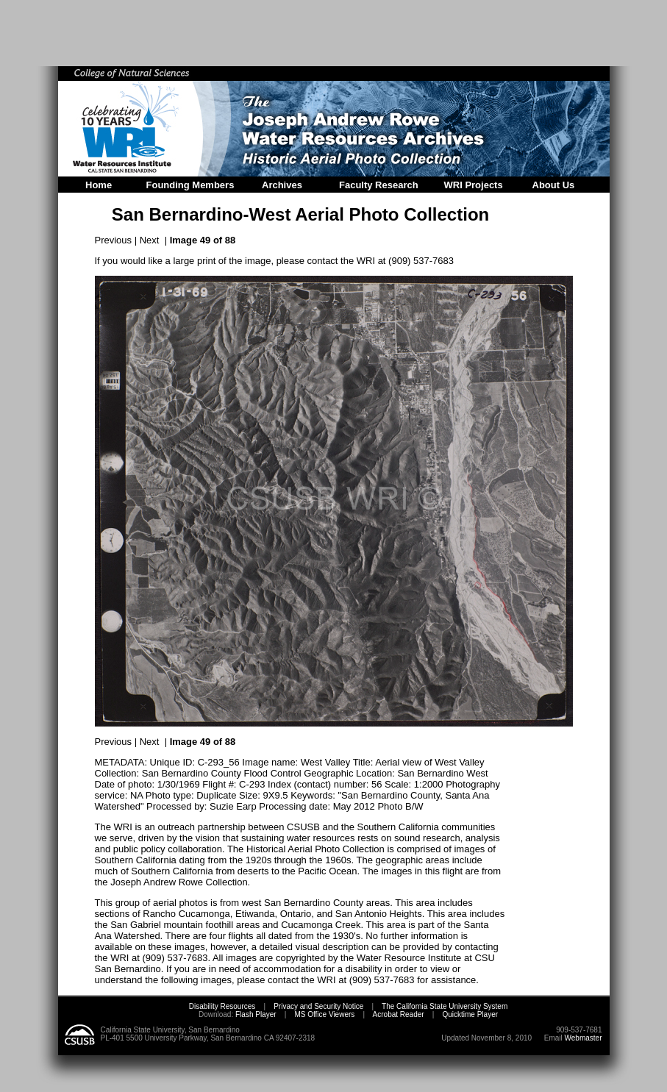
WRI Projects (473, 184)
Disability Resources (222, 1006)
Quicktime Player (470, 1014)
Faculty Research (378, 184)
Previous (113, 240)
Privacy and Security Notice (318, 1006)
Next (150, 240)
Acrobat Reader (398, 1014)
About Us (553, 184)
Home (98, 184)
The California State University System (444, 1006)
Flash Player (254, 1014)
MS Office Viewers (324, 1014)
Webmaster (583, 1038)
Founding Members (190, 184)
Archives (282, 184)
